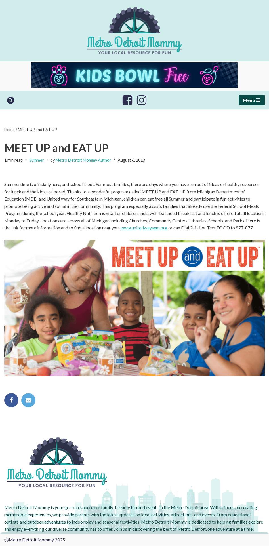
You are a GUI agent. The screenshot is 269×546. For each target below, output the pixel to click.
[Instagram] (141, 100)
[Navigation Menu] (252, 100)
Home (9, 129)
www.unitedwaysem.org (144, 228)
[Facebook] (127, 100)
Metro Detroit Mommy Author (83, 160)
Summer (36, 160)
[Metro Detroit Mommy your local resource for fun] (134, 30)
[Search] (10, 100)
